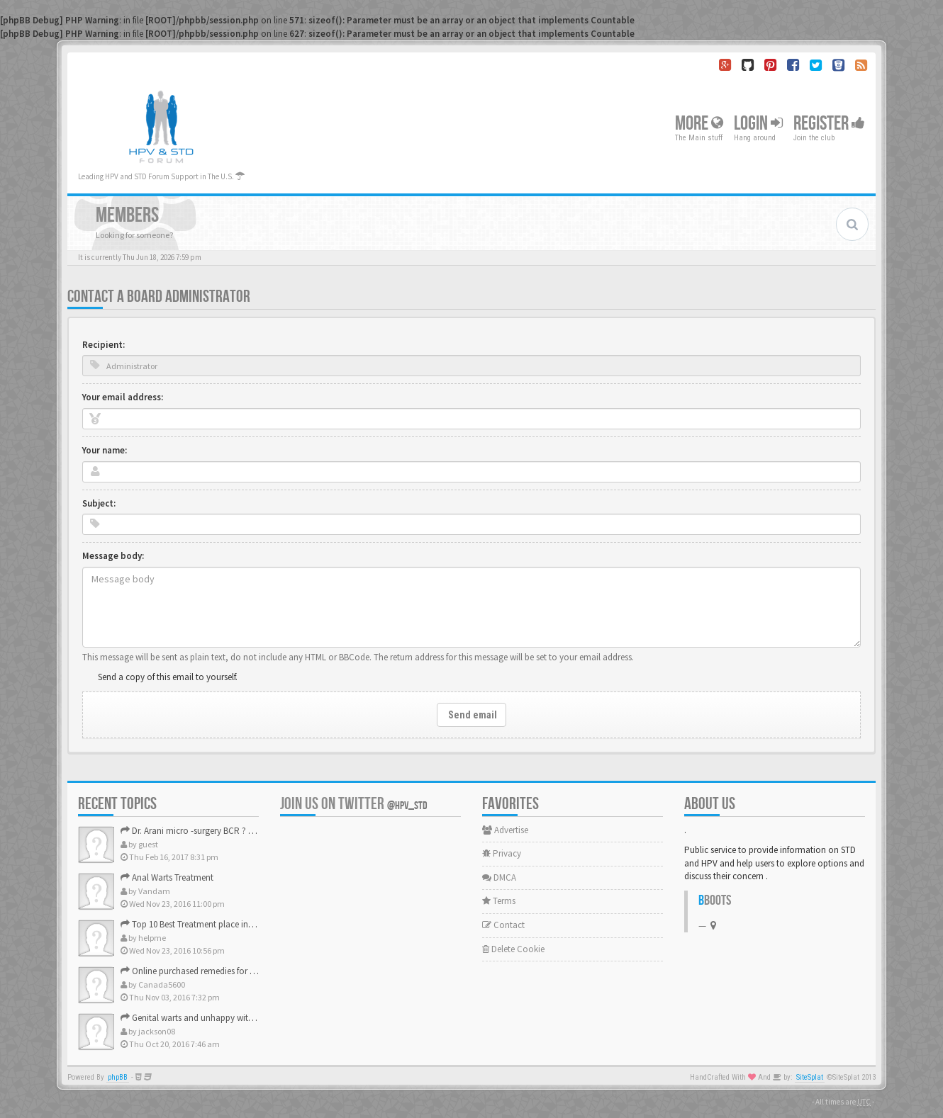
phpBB (118, 1077)
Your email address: (122, 397)
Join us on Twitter (354, 804)
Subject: (99, 503)
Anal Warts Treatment (167, 877)
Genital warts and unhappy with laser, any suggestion (228, 1018)
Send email (471, 715)
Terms (498, 901)
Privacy (501, 853)
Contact (503, 925)
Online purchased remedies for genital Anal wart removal (234, 971)
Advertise (505, 830)
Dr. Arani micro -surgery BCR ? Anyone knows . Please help (237, 831)
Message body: (113, 556)
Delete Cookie (513, 949)
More (699, 123)
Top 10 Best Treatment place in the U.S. (200, 924)
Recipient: (103, 345)
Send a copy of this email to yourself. (168, 677)
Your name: (104, 450)
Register (829, 123)
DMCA (499, 877)
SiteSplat (809, 1077)
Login (758, 123)
